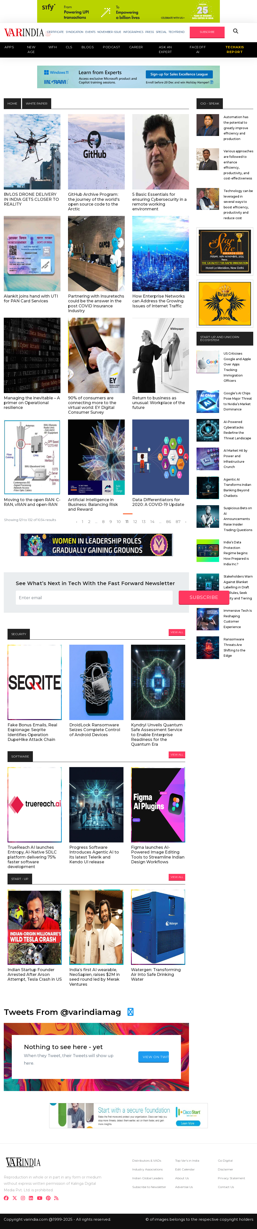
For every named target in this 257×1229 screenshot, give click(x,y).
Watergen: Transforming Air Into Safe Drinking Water (156, 974)
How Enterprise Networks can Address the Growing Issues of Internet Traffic (158, 301)
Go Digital (225, 1160)
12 (135, 521)
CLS (69, 47)
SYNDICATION (74, 32)
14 (152, 521)
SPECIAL (161, 32)
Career (136, 47)
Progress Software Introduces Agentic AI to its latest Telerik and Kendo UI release (94, 854)
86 (168, 521)
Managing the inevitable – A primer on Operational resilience (32, 403)
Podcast (111, 47)
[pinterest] (49, 1199)
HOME (12, 103)
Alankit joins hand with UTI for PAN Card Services (31, 298)
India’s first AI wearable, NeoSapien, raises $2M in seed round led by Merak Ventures (94, 977)
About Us (182, 1178)
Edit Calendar (185, 1169)
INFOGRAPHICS (133, 32)
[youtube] (41, 1199)
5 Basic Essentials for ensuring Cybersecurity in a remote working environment (159, 201)
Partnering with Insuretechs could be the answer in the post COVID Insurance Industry (96, 303)
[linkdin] (32, 1199)
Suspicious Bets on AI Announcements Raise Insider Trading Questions (238, 519)
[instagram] (24, 1199)
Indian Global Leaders (147, 1178)
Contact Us (226, 1187)
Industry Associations (147, 1169)
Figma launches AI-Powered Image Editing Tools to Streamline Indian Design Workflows (157, 854)
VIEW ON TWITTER (156, 1057)
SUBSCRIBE (207, 32)
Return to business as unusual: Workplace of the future (158, 403)
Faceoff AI (198, 49)
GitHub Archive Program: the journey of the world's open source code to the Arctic (94, 201)
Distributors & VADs (146, 1160)
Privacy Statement (231, 1178)
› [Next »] (185, 521)
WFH (52, 47)
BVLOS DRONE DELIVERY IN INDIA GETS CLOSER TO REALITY (31, 199)
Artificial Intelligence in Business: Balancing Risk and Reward (93, 504)
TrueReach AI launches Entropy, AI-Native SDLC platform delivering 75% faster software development (32, 857)
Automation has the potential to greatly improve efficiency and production (236, 127)
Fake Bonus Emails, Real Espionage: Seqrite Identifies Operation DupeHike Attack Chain (32, 732)
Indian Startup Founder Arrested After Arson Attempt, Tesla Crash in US (35, 974)
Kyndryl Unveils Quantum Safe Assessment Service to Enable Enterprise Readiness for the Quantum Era (157, 735)
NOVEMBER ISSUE (109, 32)
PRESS (149, 32)
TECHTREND (176, 32)
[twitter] (16, 1199)
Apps (9, 47)
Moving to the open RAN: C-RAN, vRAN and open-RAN (32, 502)
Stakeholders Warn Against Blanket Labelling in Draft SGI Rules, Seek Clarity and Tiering (238, 587)
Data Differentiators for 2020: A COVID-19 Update (158, 502)
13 (144, 521)
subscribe (204, 597)
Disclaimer (225, 1169)
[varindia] (57, 1199)
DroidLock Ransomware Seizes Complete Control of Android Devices (94, 730)
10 (119, 521)
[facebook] (8, 1199)
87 (178, 521)
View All (177, 632)
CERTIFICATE (55, 32)
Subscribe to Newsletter (149, 1187)
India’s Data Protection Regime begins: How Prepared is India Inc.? (236, 553)
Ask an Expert (165, 49)
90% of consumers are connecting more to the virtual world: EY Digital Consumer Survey (92, 405)
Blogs (88, 47)
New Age (31, 49)
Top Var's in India (187, 1160)
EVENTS (90, 32)
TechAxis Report (234, 49)
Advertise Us (184, 1187)
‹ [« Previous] (76, 521)
